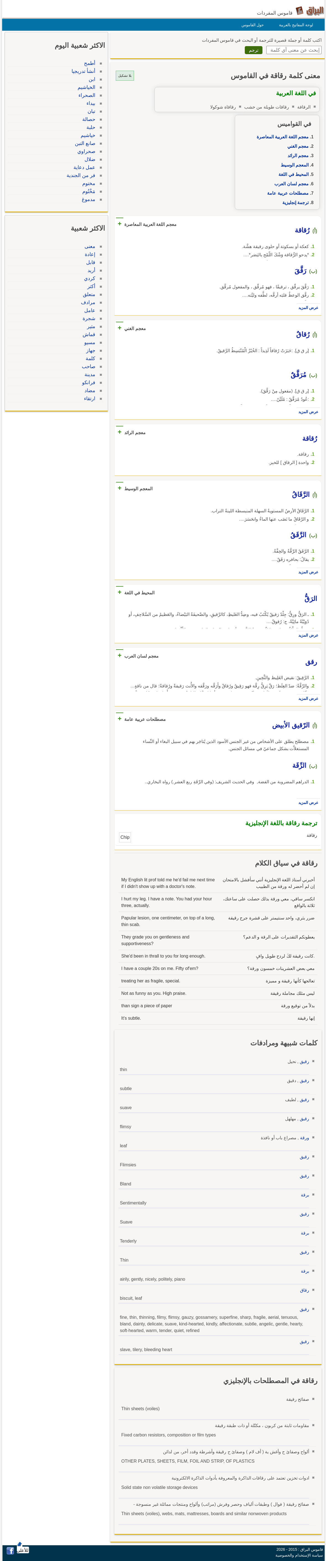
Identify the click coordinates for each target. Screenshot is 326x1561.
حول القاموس (251, 25)
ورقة (303, 1137)
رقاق (303, 1290)
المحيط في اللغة (292, 174)
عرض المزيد (307, 307)
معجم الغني (296, 146)
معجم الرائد (296, 155)
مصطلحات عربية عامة (286, 193)
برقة (303, 1195)
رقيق (303, 1061)
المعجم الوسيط (293, 165)
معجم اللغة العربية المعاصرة (281, 137)
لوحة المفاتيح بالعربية (295, 25)
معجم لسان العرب (290, 183)
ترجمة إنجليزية (294, 202)
